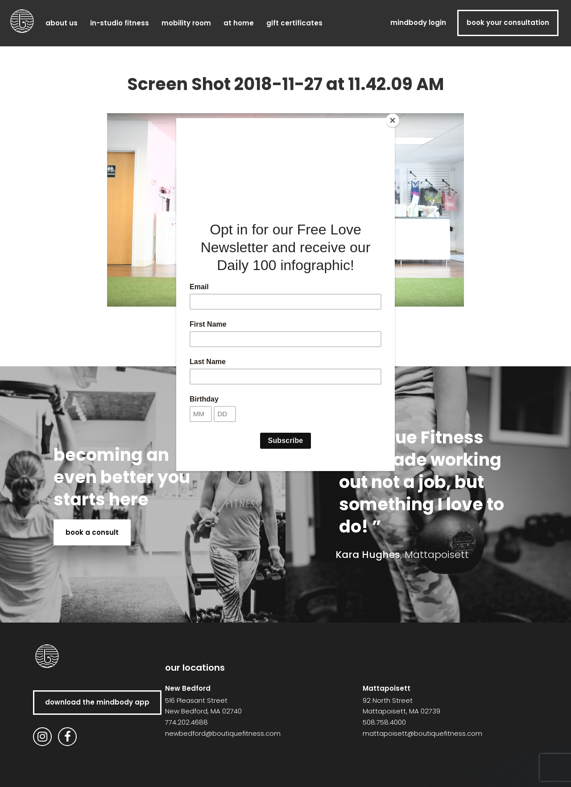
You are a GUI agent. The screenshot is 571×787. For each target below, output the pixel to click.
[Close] (392, 120)
